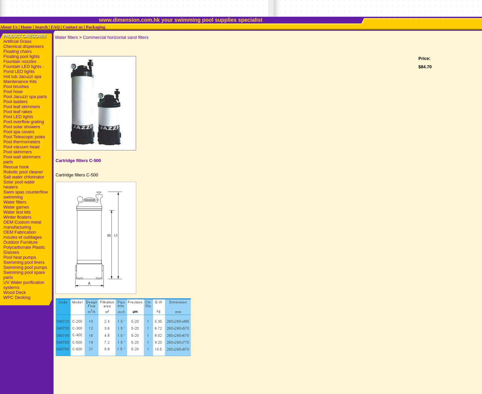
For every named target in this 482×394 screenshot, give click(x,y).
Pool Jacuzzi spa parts (25, 96)
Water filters (14, 202)
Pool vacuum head (21, 146)
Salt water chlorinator (23, 176)
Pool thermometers (21, 141)
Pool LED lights (18, 116)
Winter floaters (17, 217)
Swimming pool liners (24, 262)
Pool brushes (16, 86)
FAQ (55, 26)
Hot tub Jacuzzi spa (22, 76)
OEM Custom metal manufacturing (22, 225)
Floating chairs (17, 51)
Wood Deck (14, 292)
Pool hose (13, 91)
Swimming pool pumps (25, 267)
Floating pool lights (21, 56)
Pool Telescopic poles (24, 136)
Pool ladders (15, 101)
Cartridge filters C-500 (78, 160)
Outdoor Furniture (20, 242)
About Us (8, 26)
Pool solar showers (21, 126)
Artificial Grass (17, 41)
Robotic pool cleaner (23, 171)
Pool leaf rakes (17, 111)
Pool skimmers (17, 151)
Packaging (95, 26)
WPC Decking (16, 297)
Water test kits (17, 212)
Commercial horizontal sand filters (116, 37)
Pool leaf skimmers (21, 106)
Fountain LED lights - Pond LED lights (23, 69)
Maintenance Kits (20, 81)
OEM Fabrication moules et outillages (22, 235)
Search (41, 26)
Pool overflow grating (23, 121)
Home (26, 26)
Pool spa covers (18, 131)
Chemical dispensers (23, 46)
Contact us (73, 26)
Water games (16, 207)
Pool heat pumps (19, 257)
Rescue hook (16, 166)
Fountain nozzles (19, 61)
